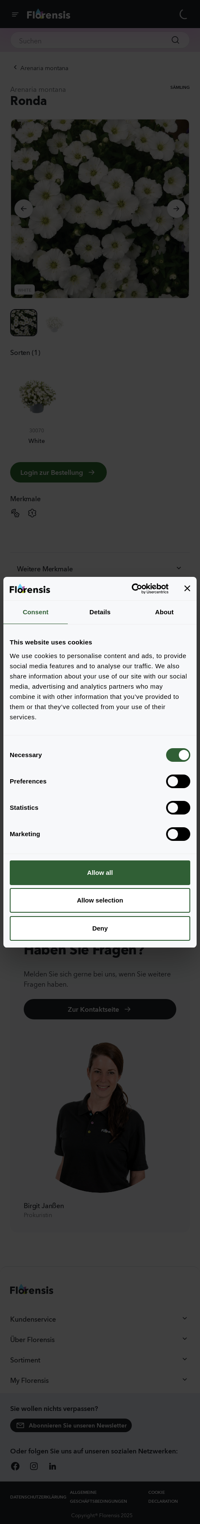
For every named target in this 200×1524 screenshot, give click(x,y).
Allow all (100, 872)
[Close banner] (187, 588)
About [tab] (164, 612)
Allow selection (100, 900)
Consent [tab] (36, 612)
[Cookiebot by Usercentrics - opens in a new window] (131, 588)
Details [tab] (100, 612)
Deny (100, 928)
